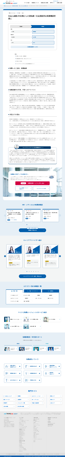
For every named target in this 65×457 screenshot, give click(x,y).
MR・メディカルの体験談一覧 (23, 5)
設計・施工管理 (26, 301)
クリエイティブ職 (26, 295)
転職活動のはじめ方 (22, 430)
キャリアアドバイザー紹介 (23, 426)
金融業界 (50, 295)
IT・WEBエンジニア (14, 295)
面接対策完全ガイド (22, 434)
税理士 (34, 441)
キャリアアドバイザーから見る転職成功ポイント (25, 63)
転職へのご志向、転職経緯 (21, 56)
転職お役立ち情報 (22, 440)
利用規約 (49, 419)
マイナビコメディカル (49, 454)
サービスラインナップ (51, 423)
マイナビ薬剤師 (38, 454)
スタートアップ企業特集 (22, 449)
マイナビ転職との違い (22, 421)
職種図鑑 (20, 442)
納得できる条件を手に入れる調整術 (9, 426)
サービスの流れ (21, 425)
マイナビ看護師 (32, 454)
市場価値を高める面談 (7, 422)
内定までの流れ (19, 61)
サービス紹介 (21, 417)
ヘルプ (61, 1)
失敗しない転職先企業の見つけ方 (9, 421)
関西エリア (35, 435)
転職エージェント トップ (7, 5)
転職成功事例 (21, 438)
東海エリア (35, 436)
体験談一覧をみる (35, 229)
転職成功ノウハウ (22, 429)
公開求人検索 (36, 417)
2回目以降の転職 (6, 420)
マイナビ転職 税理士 (26, 454)
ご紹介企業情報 (21, 447)
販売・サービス (50, 298)
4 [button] (33, 271)
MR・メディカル (38, 298)
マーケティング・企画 (14, 301)
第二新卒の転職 (36, 430)
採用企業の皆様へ (56, 1)
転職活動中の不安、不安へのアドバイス (23, 58)
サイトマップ (50, 426)
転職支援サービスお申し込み (52, 417)
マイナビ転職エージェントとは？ (24, 420)
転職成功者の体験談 (15, 5)
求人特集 (20, 444)
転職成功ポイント (21, 439)
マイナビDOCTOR (56, 454)
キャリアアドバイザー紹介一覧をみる (33, 276)
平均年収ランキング (22, 443)
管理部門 (26, 298)
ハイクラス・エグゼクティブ (38, 439)
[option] (12, 215)
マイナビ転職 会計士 (20, 454)
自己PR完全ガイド (22, 435)
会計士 (34, 440)
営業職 (38, 295)
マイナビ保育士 (43, 454)
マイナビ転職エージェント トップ (9, 417)
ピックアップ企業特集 (22, 448)
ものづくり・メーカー (14, 298)
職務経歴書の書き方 (22, 433)
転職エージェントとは (22, 422)
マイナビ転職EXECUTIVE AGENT (11, 454)
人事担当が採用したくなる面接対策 (9, 425)
